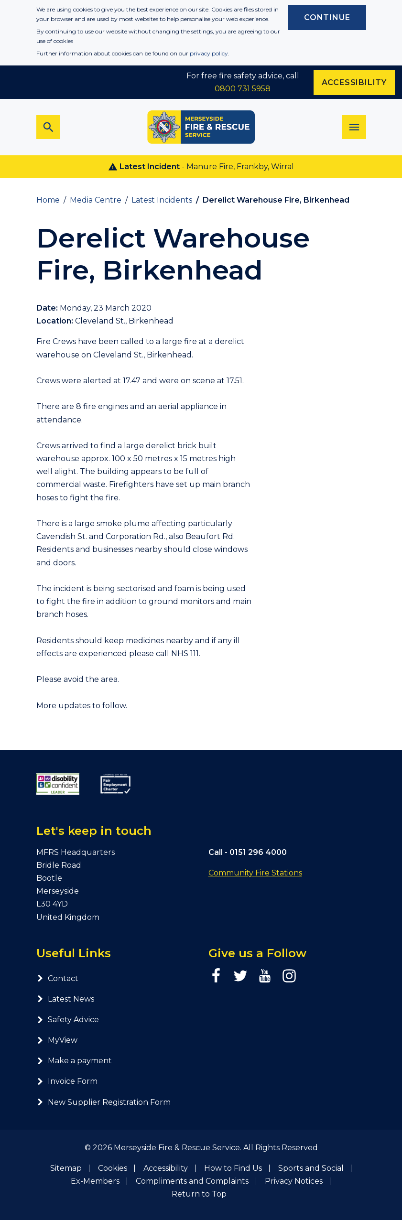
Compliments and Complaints (192, 1181)
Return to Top (199, 1193)
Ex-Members (95, 1181)
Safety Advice (67, 1019)
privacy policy (209, 53)
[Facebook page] (216, 975)
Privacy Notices (294, 1181)
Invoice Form (67, 1081)
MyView (56, 1040)
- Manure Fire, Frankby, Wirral (201, 167)
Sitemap (66, 1168)
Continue (327, 17)
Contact (57, 978)
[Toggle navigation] (354, 127)
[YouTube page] (264, 975)
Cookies (112, 1168)
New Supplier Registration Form (103, 1102)
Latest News (65, 999)
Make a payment (74, 1060)
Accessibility (165, 1168)
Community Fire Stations (255, 872)
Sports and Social (311, 1168)
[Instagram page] (289, 975)
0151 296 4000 (258, 852)
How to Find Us (233, 1168)
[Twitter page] (240, 975)
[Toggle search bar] (48, 127)
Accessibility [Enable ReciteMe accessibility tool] (354, 82)
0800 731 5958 (243, 88)
